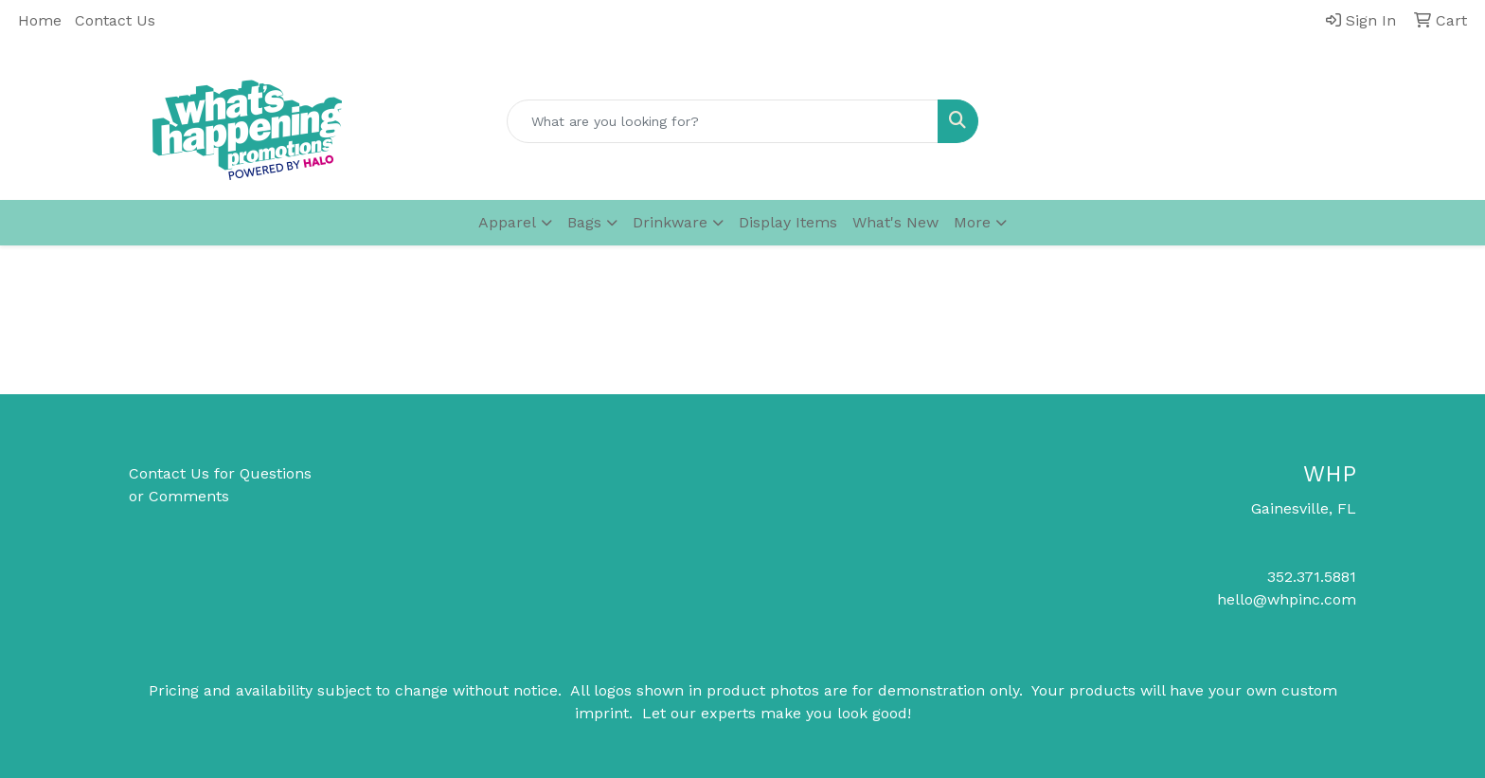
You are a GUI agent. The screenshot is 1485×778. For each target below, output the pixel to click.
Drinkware (670, 222)
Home (40, 20)
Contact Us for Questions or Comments (220, 484)
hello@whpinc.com (1286, 599)
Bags (584, 222)
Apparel (507, 222)
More (972, 222)
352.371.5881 (1311, 577)
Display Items (788, 222)
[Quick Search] (723, 121)
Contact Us (115, 20)
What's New (895, 222)
